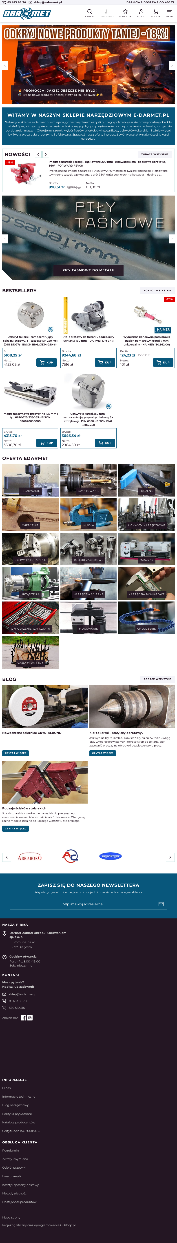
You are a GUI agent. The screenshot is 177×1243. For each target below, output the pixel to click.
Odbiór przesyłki (14, 1167)
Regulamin (10, 1150)
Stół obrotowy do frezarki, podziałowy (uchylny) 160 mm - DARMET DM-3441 (88, 338)
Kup (49, 362)
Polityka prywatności (17, 1114)
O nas (6, 1088)
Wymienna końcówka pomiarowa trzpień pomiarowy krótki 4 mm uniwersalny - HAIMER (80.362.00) (146, 340)
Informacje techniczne (18, 1096)
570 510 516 (17, 1007)
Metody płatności (14, 1193)
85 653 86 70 (16, 2)
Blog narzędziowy (15, 1105)
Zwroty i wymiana (15, 1159)
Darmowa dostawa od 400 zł (150, 2)
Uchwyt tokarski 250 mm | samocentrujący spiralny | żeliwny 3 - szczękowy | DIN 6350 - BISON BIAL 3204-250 (88, 419)
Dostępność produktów (19, 1202)
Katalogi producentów (18, 1122)
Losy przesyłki (12, 1176)
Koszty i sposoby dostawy (20, 1185)
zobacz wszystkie (155, 154)
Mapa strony (11, 1217)
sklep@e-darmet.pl (48, 2)
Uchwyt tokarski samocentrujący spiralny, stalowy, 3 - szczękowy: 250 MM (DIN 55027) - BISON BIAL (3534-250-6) (30, 340)
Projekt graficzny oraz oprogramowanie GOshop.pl (39, 1225)
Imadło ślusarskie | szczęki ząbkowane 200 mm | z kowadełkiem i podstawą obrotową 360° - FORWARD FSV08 (107, 163)
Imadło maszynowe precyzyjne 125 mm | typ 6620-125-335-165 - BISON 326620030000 (30, 417)
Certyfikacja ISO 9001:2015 (21, 1131)
